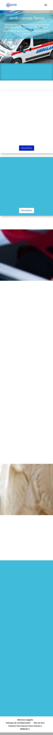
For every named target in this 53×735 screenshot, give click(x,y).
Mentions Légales (25, 720)
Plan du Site (39, 723)
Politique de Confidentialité (18, 723)
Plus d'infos (26, 148)
